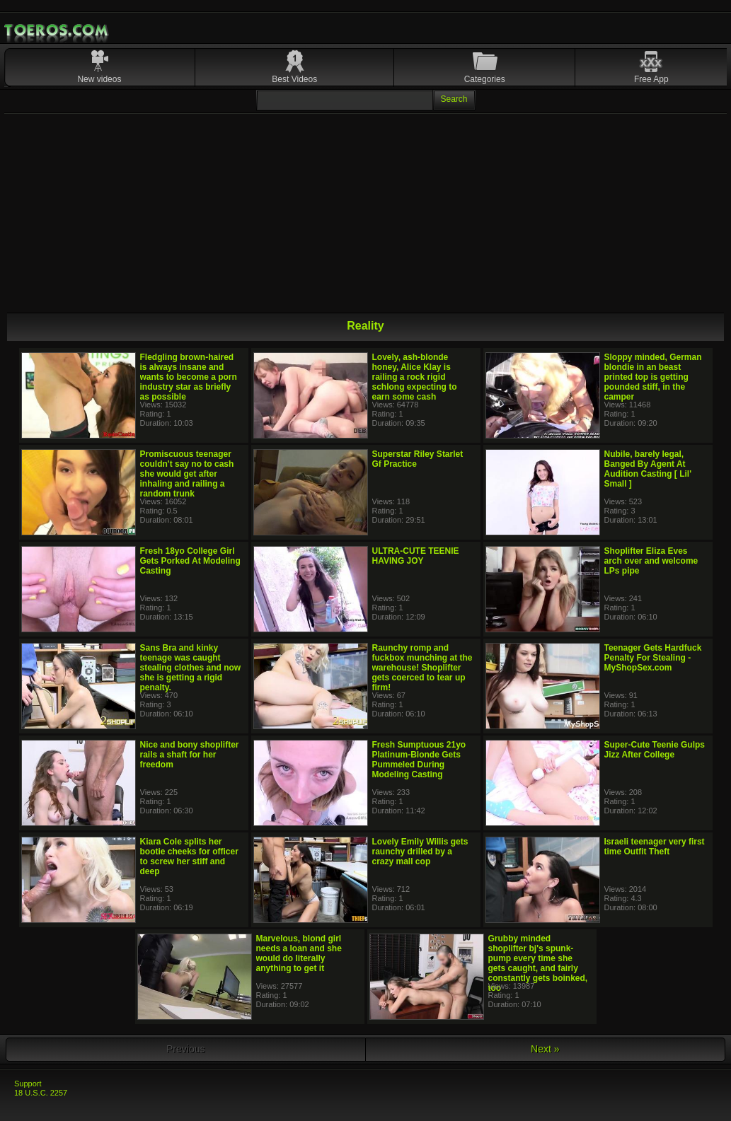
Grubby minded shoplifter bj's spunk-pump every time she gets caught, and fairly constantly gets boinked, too (538, 963)
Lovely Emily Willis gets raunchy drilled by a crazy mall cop (420, 851)
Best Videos (294, 79)
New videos (99, 79)
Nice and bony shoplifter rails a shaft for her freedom (189, 754)
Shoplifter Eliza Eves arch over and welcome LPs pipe (651, 561)
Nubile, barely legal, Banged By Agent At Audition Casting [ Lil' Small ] (648, 469)
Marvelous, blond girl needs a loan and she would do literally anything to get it (299, 953)
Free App (651, 79)
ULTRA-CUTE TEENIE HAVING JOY (415, 556)
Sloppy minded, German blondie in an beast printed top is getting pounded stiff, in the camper (653, 377)
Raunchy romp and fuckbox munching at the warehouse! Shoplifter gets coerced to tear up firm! (422, 667)
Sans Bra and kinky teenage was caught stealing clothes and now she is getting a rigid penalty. (190, 667)
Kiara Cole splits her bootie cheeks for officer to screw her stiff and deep (189, 856)
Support (28, 1083)
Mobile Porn (57, 30)
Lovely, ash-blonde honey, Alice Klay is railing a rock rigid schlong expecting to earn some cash (414, 377)
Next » (545, 1049)
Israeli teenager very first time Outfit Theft (654, 846)
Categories (484, 79)
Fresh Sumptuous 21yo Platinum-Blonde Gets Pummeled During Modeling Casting (419, 759)
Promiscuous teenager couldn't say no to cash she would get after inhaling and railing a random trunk (187, 474)
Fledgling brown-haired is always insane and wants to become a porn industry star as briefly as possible (188, 377)
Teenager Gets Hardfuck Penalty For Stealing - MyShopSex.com (653, 658)
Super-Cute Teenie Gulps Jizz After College (654, 750)
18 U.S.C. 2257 (40, 1092)
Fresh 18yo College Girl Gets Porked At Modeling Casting (190, 561)
